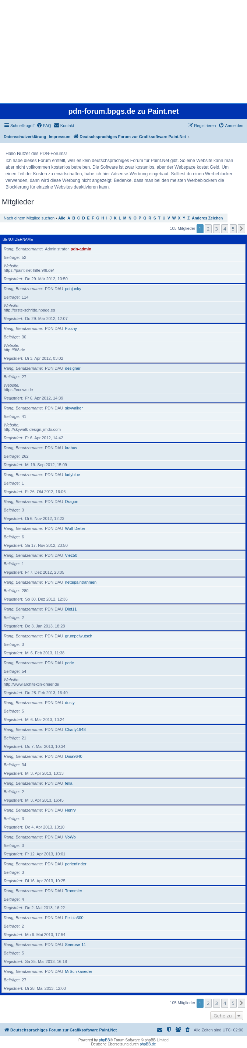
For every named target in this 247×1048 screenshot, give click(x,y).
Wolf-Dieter (75, 528)
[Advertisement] (123, 51)
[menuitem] (43, 125)
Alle (61, 218)
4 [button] (224, 228)
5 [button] (233, 228)
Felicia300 (74, 917)
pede (69, 663)
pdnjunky (73, 288)
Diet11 (71, 609)
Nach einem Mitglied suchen (29, 218)
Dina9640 (73, 756)
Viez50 (71, 555)
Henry (70, 810)
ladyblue (72, 474)
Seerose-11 (75, 944)
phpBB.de (148, 1044)
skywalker (74, 408)
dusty (70, 702)
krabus (71, 448)
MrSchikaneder (78, 971)
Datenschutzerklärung (25, 136)
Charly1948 (75, 729)
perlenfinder (76, 864)
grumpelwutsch (78, 636)
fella (69, 783)
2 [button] (208, 228)
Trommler (73, 891)
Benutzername (18, 240)
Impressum (60, 136)
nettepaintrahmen (81, 582)
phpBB (104, 1040)
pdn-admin (81, 249)
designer (73, 368)
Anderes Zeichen (207, 218)
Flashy (71, 328)
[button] (241, 228)
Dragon (71, 501)
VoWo (70, 837)
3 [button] (216, 228)
